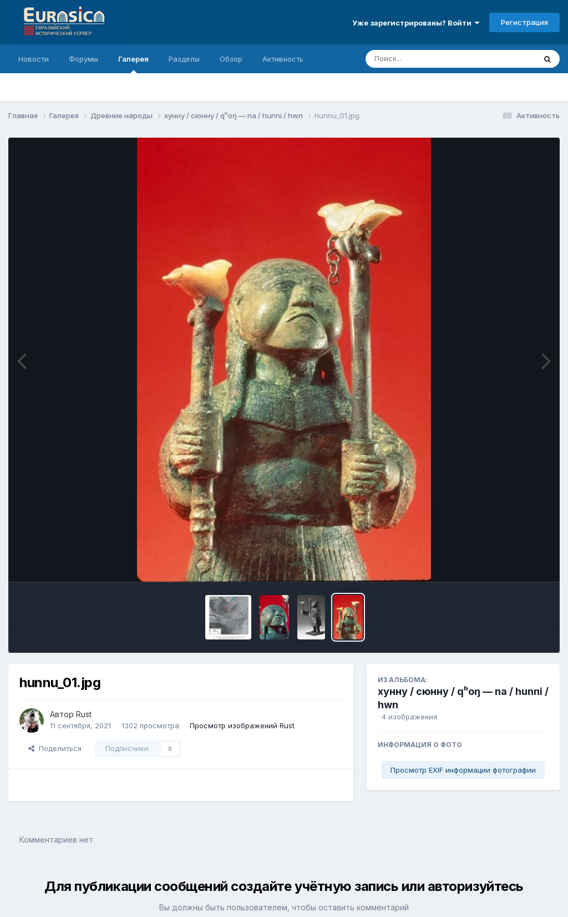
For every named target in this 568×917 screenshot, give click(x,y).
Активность (282, 58)
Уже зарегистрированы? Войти (415, 22)
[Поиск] (429, 59)
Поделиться (55, 748)
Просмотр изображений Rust (242, 725)
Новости (33, 58)
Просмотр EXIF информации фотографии (463, 769)
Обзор (231, 58)
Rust (84, 714)
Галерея (133, 63)
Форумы (83, 58)
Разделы (184, 58)
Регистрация (524, 22)
